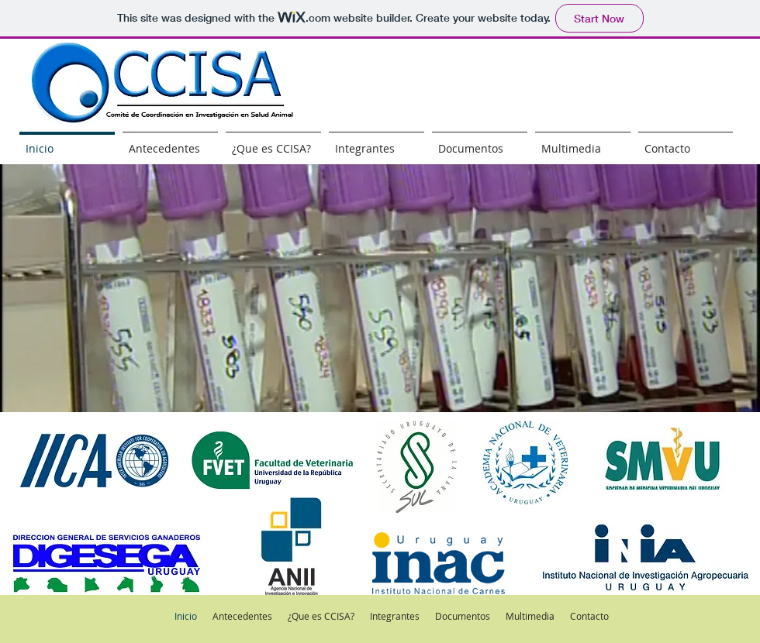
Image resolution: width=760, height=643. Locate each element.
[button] (380, 288)
